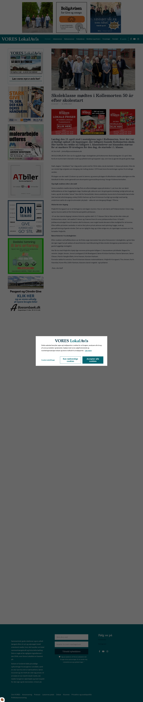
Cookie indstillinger (48, 360)
